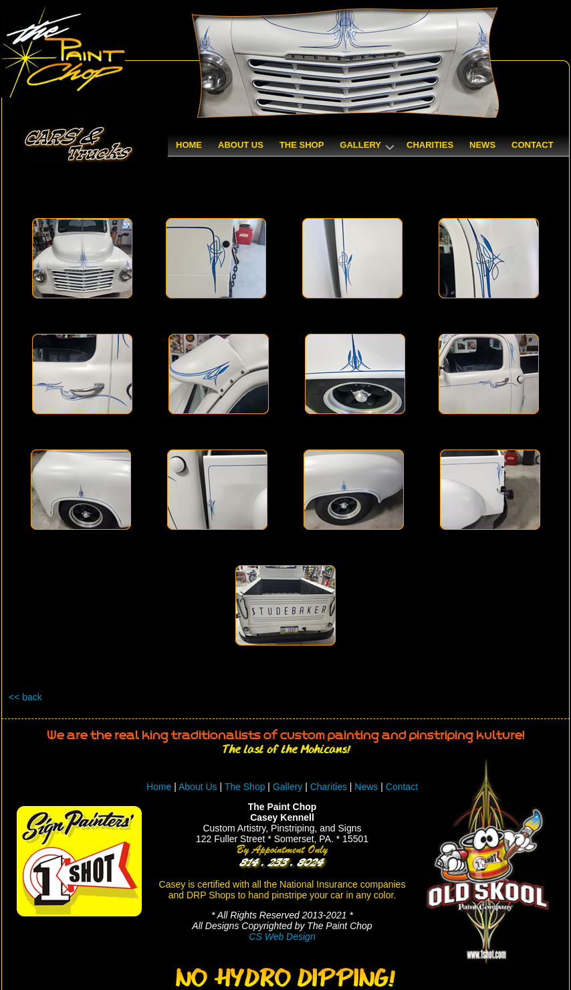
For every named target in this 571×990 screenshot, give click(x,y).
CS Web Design (282, 936)
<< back (25, 697)
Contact (402, 786)
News (366, 786)
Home (158, 786)
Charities (328, 786)
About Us (198, 786)
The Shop (246, 786)
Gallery (287, 786)
